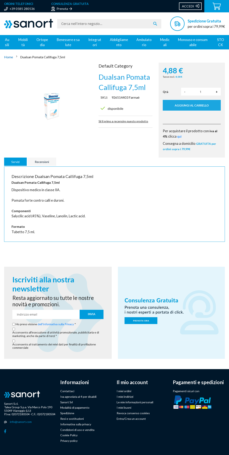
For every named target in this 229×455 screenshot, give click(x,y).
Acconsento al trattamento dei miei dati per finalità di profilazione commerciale (54, 346)
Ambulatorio (144, 42)
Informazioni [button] (74, 382)
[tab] (16, 162)
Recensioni (42, 162)
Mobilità (23, 42)
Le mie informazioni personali (135, 402)
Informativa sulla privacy (75, 424)
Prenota (62, 9)
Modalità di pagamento (75, 407)
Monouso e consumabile (193, 42)
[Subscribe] (91, 314)
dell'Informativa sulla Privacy (56, 324)
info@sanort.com (21, 421)
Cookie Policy (69, 435)
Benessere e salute (68, 42)
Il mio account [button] (132, 382)
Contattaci (67, 391)
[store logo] (28, 23)
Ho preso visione (45, 324)
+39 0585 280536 (22, 9)
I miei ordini (124, 391)
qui (179, 136)
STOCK (220, 42)
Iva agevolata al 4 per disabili (78, 396)
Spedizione (67, 413)
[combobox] (109, 23)
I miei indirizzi (125, 396)
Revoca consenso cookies (133, 413)
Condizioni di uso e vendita (77, 430)
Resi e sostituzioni (72, 418)
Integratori (94, 42)
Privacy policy (69, 440)
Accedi (188, 6)
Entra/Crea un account (131, 418)
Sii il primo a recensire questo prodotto (123, 121)
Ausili (7, 42)
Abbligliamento (119, 42)
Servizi (15, 162)
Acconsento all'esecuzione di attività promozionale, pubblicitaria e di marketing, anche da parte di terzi (55, 334)
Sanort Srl (66, 402)
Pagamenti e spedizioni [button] (198, 382)
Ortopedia (42, 42)
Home (9, 57)
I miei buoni (124, 407)
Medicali (165, 42)
